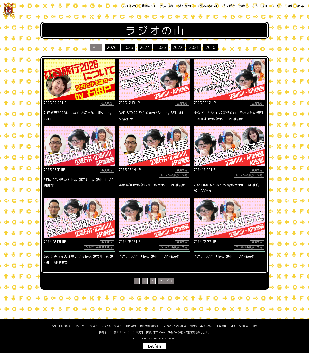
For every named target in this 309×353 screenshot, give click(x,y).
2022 (177, 47)
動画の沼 (148, 6)
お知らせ (129, 6)
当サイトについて (61, 326)
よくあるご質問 (239, 326)
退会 (255, 326)
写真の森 (166, 6)
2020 (210, 47)
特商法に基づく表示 (201, 326)
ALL (96, 47)
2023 (161, 47)
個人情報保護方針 (149, 326)
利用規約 (131, 326)
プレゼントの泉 (233, 6)
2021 (194, 47)
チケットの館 (282, 6)
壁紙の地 (185, 6)
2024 (145, 47)
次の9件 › (166, 281)
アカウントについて (86, 326)
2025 (128, 47)
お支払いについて (111, 326)
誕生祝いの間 (206, 6)
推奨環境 (221, 326)
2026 (112, 47)
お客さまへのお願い (175, 326)
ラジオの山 (258, 6)
